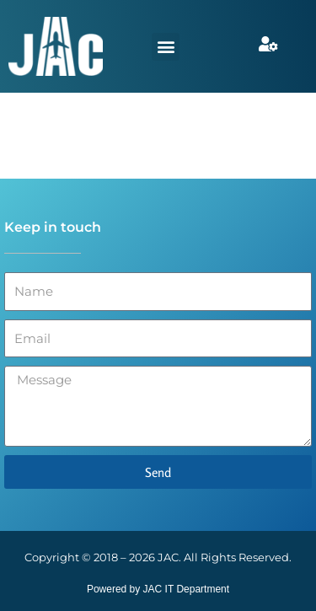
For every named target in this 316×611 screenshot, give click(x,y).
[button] (165, 47)
